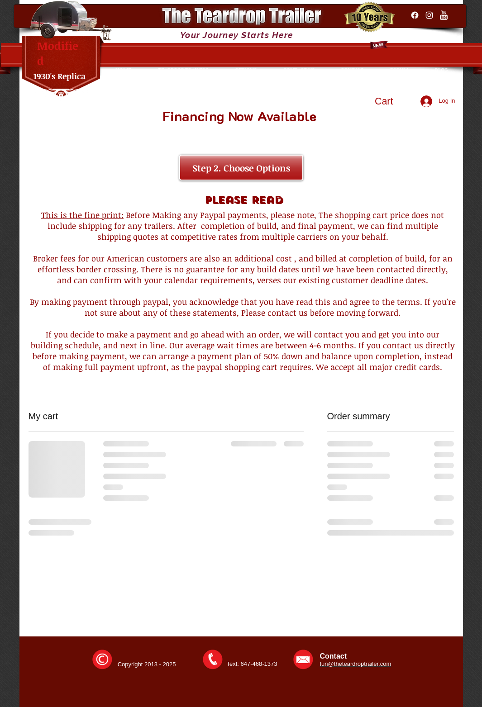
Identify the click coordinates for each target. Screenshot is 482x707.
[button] (392, 101)
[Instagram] (429, 15)
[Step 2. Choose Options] (241, 167)
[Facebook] (415, 15)
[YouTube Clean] (444, 15)
